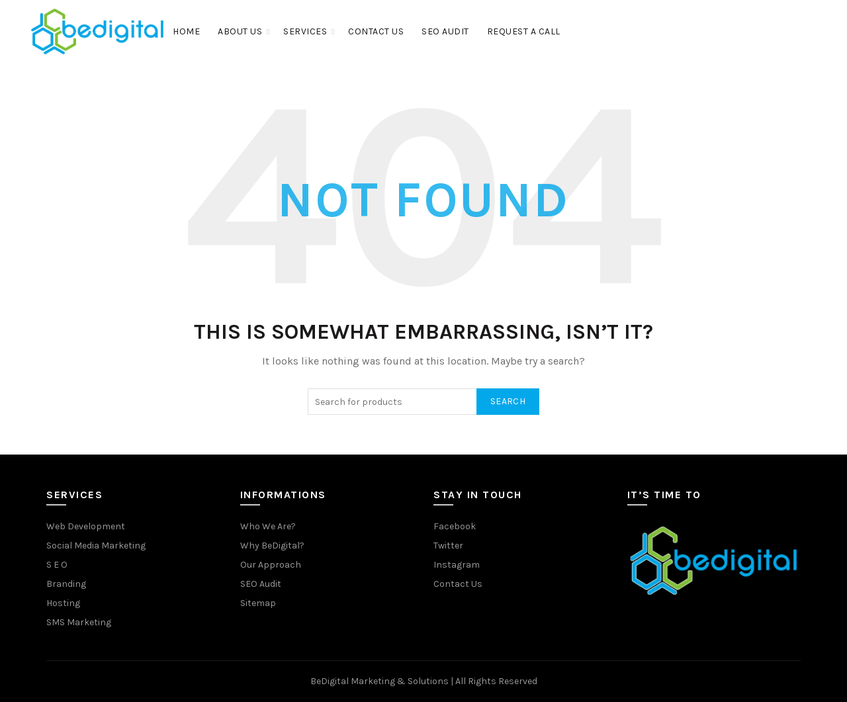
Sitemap (258, 603)
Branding (66, 584)
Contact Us (376, 31)
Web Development (85, 526)
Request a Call (523, 31)
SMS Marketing (78, 622)
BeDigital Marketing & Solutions (380, 681)
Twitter (448, 545)
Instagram (456, 564)
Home (186, 31)
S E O (56, 564)
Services (305, 31)
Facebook (454, 526)
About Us (240, 31)
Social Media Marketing (96, 545)
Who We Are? (268, 526)
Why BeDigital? (272, 545)
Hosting (63, 603)
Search (507, 401)
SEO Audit (445, 31)
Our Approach (270, 564)
